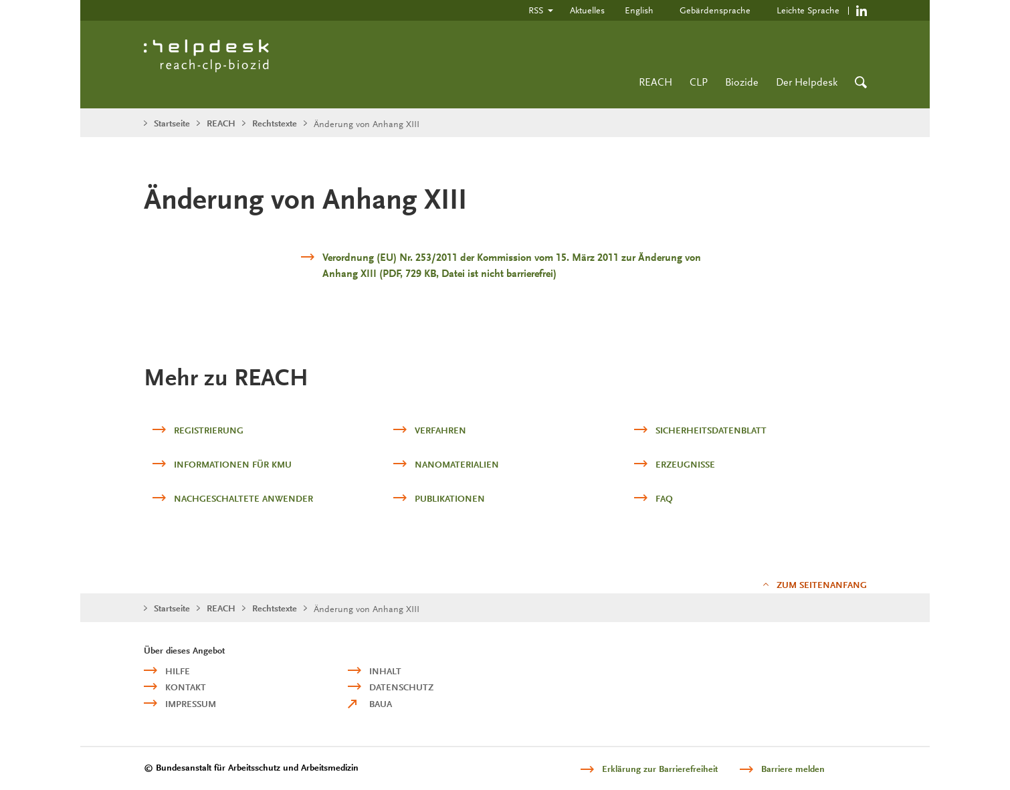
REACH (655, 82)
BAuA (380, 704)
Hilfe (177, 671)
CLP (699, 82)
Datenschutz (401, 687)
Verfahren (440, 430)
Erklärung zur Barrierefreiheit (660, 769)
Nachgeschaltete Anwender (243, 498)
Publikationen (450, 498)
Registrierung (208, 430)
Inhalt (385, 671)
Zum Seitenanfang (822, 585)
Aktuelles (587, 10)
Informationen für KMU (233, 464)
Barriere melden (793, 769)
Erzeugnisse (685, 464)
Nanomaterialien (457, 464)
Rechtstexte (274, 123)
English (639, 10)
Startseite (172, 123)
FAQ (664, 498)
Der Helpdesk (806, 82)
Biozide (742, 82)
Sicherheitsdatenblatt (711, 430)
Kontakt (185, 687)
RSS (535, 10)
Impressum (190, 704)
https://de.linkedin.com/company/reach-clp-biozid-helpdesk (861, 10)
